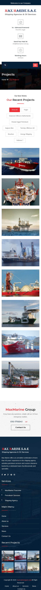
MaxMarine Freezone (13, 490)
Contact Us (20, 427)
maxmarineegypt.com (24, 580)
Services (5, 526)
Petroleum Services (12, 495)
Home (4, 80)
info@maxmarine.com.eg (20, 44)
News (4, 531)
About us (5, 521)
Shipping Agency (11, 500)
